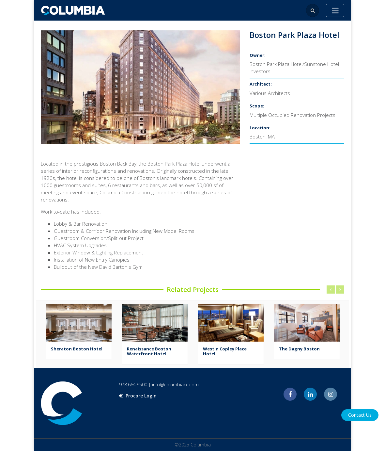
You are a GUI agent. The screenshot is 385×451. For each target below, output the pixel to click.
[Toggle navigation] (335, 10)
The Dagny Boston (299, 349)
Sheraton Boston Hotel (76, 349)
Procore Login (138, 396)
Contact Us (360, 415)
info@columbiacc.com (175, 384)
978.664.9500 (133, 384)
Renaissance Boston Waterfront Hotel (149, 351)
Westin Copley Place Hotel (225, 351)
